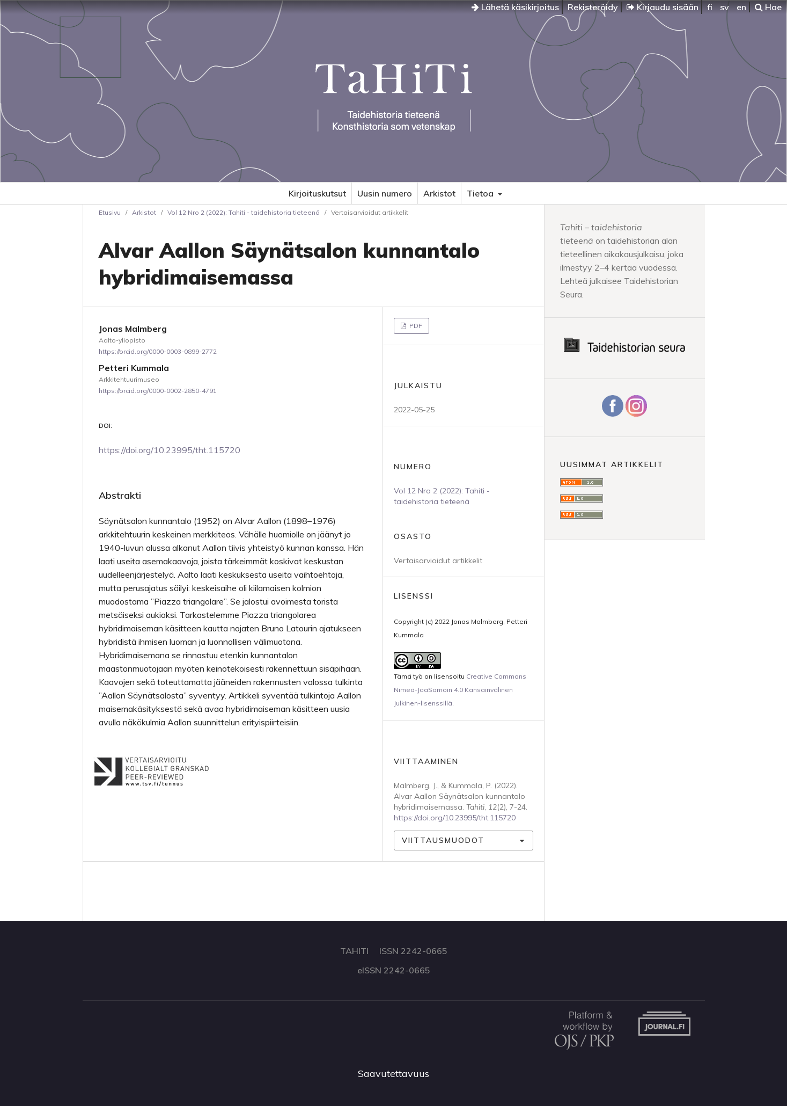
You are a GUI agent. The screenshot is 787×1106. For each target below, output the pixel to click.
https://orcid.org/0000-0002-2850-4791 (158, 391)
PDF (415, 326)
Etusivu (110, 212)
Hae (768, 7)
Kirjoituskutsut (317, 193)
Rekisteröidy (593, 7)
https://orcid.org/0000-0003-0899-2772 (158, 351)
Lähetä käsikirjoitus (515, 7)
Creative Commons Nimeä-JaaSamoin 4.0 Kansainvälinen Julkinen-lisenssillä (460, 689)
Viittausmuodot (443, 840)
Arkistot (439, 193)
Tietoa (481, 193)
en (741, 7)
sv (724, 7)
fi (709, 7)
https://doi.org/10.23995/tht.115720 (169, 450)
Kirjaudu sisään (662, 7)
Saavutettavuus (393, 1073)
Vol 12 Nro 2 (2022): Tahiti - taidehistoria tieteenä (243, 212)
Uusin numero (384, 193)
